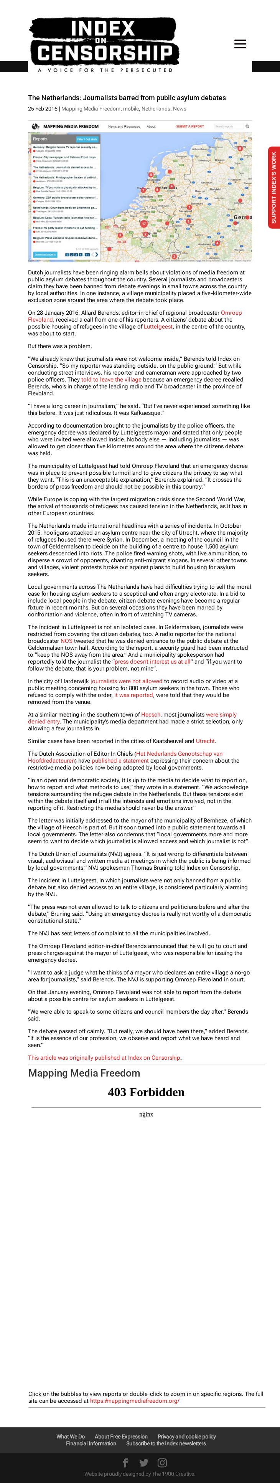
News (179, 109)
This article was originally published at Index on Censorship (104, 1057)
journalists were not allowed (127, 681)
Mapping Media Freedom (90, 109)
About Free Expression (121, 1436)
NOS (66, 640)
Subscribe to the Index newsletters (166, 1443)
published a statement (120, 760)
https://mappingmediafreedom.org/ (134, 1400)
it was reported (133, 695)
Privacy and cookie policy (187, 1436)
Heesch (150, 714)
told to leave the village (111, 379)
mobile (131, 109)
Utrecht (205, 741)
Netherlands (156, 109)
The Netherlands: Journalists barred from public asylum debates (127, 98)
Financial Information (91, 1443)
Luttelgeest (158, 326)
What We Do (70, 1436)
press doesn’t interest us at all (153, 661)
